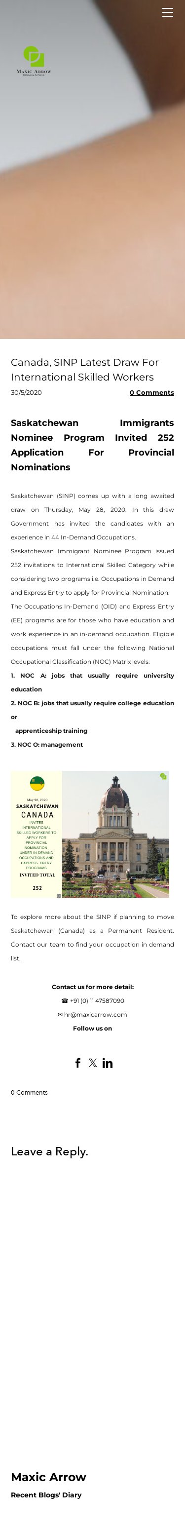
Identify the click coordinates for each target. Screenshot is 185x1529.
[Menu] (167, 12)
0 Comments (152, 392)
